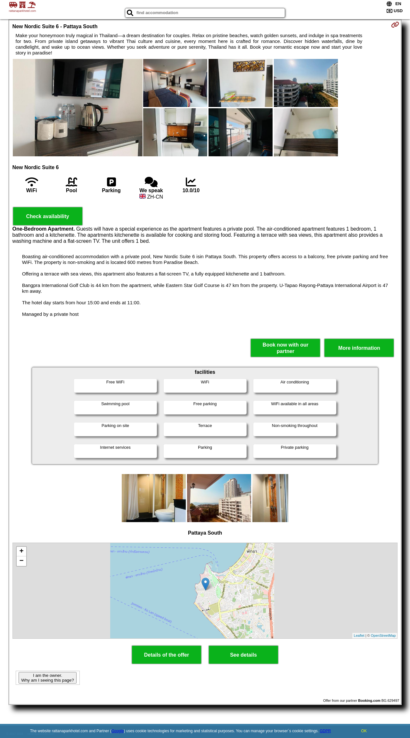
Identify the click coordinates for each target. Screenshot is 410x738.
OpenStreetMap (383, 635)
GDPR (325, 731)
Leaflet (359, 635)
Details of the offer (166, 655)
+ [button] (21, 551)
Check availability (47, 216)
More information (359, 348)
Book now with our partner (285, 348)
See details (243, 655)
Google (117, 731)
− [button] (21, 561)
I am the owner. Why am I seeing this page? (47, 678)
